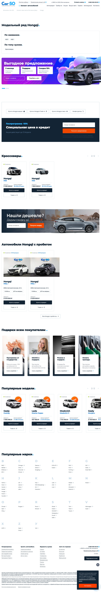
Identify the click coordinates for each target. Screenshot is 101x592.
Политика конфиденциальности (9, 587)
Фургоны (42, 564)
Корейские (62, 556)
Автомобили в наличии (27, 551)
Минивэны (42, 566)
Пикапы (42, 562)
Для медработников (7, 553)
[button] (3, 88)
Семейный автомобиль (8, 549)
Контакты (96, 5)
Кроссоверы (9, 49)
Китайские (62, 549)
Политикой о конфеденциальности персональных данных (87, 579)
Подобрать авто (34, 78)
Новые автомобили (26, 549)
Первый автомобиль (7, 551)
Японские (61, 551)
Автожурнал (88, 5)
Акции (65, 5)
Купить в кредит (14, 190)
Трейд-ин (59, 5)
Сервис (80, 5)
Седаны (42, 549)
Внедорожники (44, 560)
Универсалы (43, 556)
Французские (62, 558)
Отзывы (96, 553)
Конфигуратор (24, 553)
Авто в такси (24, 556)
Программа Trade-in (7, 558)
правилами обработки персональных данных (83, 136)
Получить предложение (78, 131)
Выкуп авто (72, 5)
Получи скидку (36, 225)
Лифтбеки (42, 553)
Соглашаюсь (87, 585)
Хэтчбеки (42, 551)
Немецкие (61, 553)
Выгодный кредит (6, 556)
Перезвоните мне (92, 558)
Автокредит (51, 5)
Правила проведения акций (24, 587)
